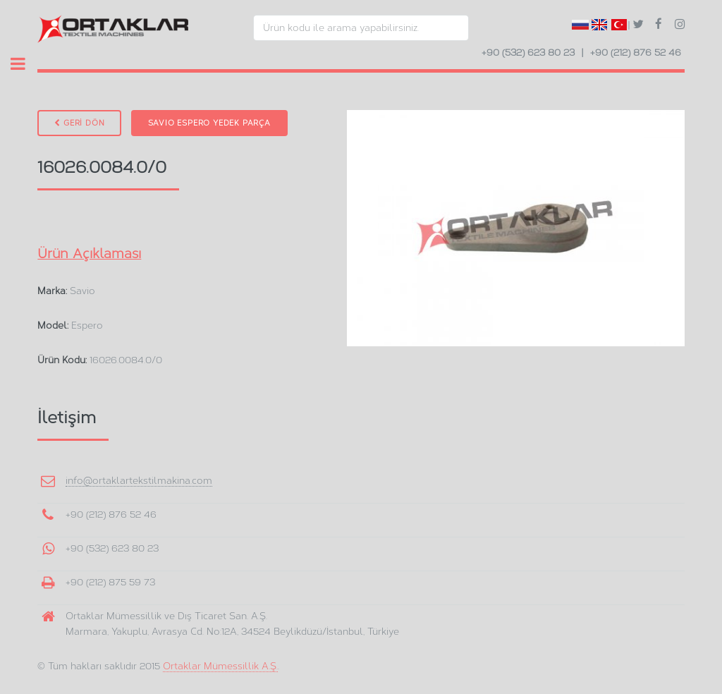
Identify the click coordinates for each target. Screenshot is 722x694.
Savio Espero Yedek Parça (209, 123)
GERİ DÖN (79, 123)
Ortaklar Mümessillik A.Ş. (220, 665)
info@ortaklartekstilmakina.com (139, 480)
